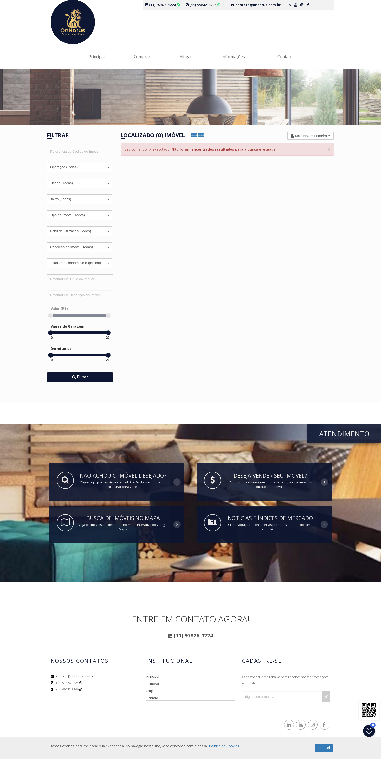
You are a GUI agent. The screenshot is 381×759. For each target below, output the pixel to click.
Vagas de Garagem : (68, 326)
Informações (234, 56)
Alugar (186, 56)
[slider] (50, 315)
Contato (284, 56)
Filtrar (80, 377)
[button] (79, 167)
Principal (97, 56)
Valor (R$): (60, 308)
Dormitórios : (62, 348)
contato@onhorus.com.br (75, 676)
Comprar (142, 56)
